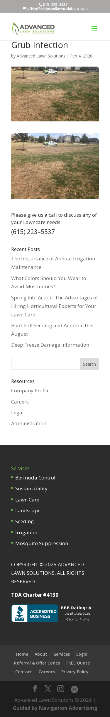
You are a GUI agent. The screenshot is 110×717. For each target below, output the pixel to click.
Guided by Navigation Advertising (55, 708)
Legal (17, 412)
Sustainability (31, 488)
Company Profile (30, 390)
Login (81, 654)
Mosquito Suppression (41, 543)
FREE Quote (78, 663)
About (41, 654)
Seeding (24, 521)
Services (62, 654)
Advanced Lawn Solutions (41, 56)
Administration (28, 423)
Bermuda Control (35, 477)
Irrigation (26, 532)
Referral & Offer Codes (37, 663)
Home (22, 654)
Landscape (27, 510)
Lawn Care (27, 499)
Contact (23, 671)
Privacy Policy (75, 671)
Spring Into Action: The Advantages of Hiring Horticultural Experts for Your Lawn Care (54, 306)
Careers (20, 401)
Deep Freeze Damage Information (50, 344)
